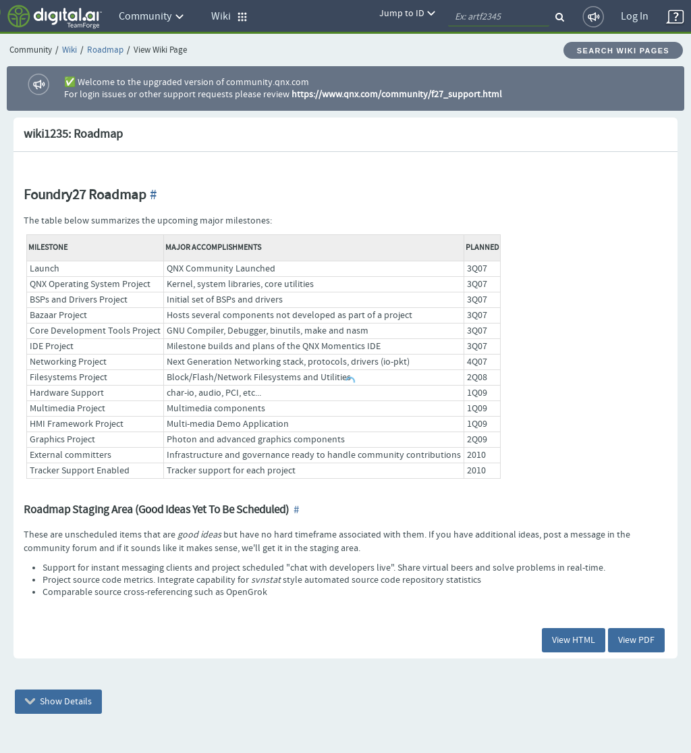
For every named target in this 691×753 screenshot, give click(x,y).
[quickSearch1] (498, 16)
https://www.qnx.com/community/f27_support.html (397, 94)
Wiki (69, 50)
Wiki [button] (229, 16)
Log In (634, 16)
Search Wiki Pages (623, 51)
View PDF (636, 640)
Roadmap (105, 50)
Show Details (58, 702)
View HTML (573, 640)
